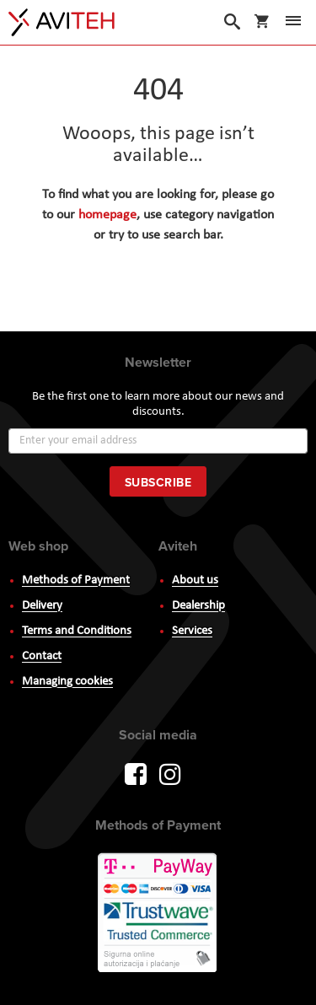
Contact (42, 656)
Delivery (42, 605)
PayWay (158, 913)
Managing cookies (67, 681)
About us (195, 580)
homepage (107, 215)
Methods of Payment (76, 580)
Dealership (198, 605)
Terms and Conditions (76, 631)
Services (192, 631)
